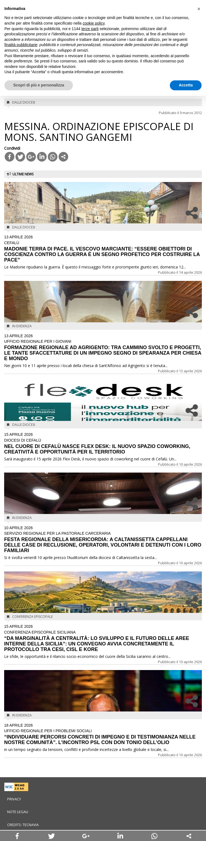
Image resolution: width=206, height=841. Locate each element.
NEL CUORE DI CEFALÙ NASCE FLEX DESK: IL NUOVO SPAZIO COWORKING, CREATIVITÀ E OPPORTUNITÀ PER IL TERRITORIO (103, 444)
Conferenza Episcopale (32, 616)
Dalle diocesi (23, 102)
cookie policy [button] (93, 23)
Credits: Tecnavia (23, 824)
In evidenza (22, 326)
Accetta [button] (186, 85)
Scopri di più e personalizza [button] (38, 85)
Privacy (14, 799)
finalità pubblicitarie (20, 45)
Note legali (17, 811)
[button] (198, 8)
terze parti (90, 29)
